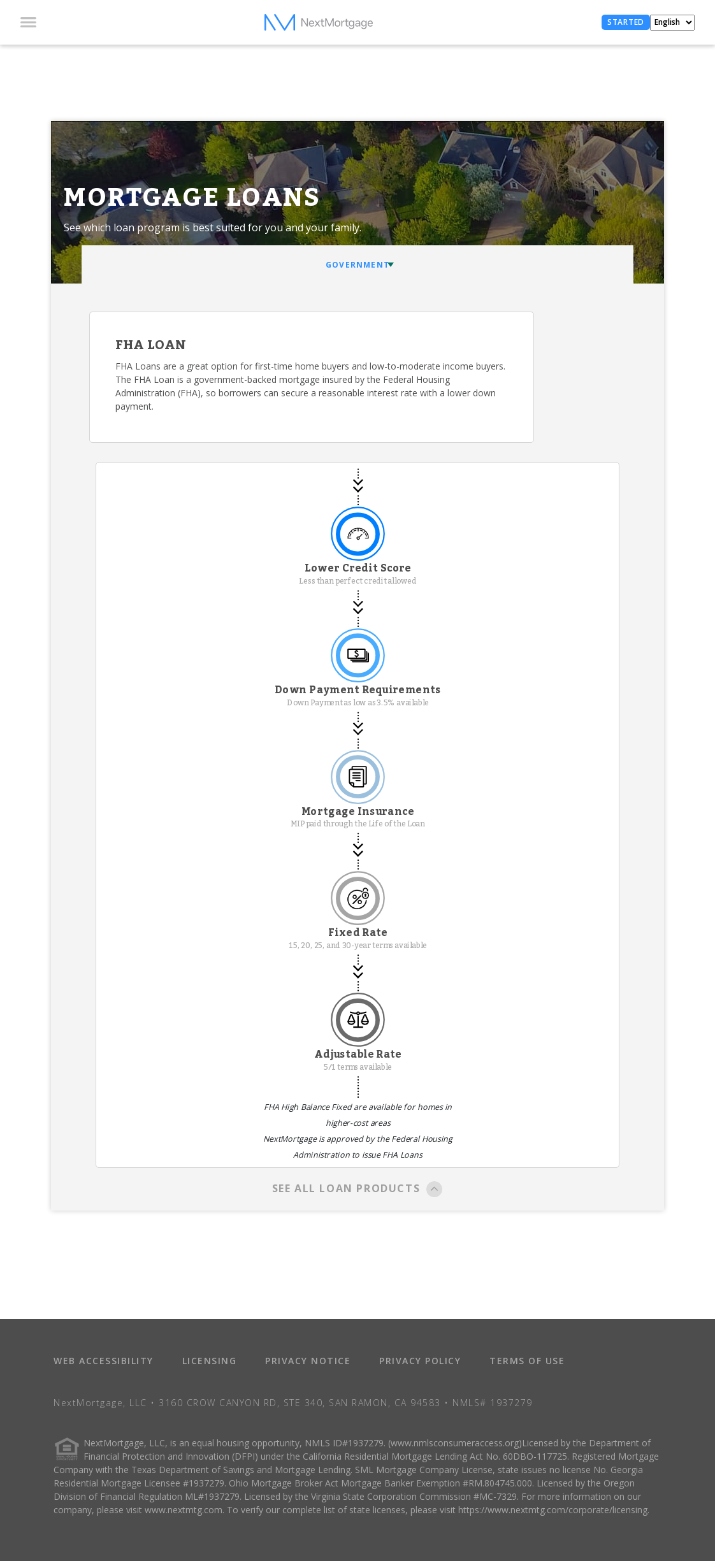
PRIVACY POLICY (420, 1361)
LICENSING (209, 1361)
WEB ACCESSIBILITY (104, 1361)
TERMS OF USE (527, 1361)
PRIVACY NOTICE (307, 1361)
